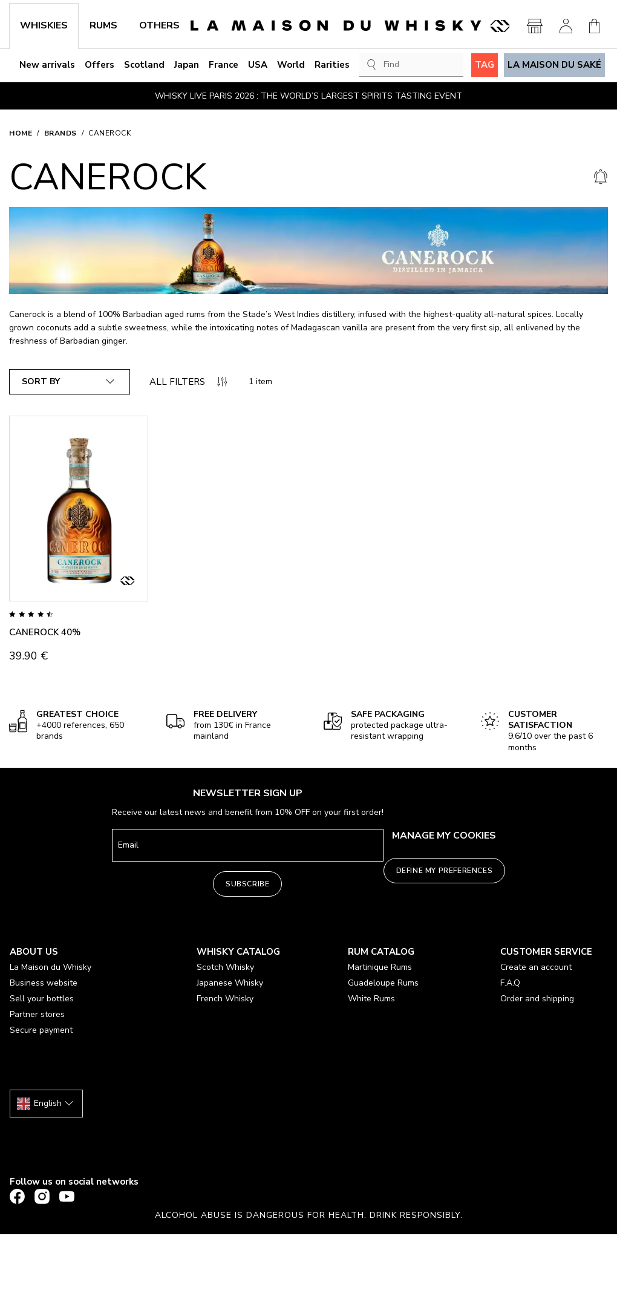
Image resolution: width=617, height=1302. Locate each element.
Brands (60, 133)
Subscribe (247, 884)
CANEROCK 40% (44, 632)
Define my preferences (444, 870)
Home (20, 133)
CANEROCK (109, 133)
